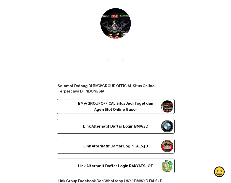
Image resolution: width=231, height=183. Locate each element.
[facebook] (108, 60)
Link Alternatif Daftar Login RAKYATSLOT (115, 166)
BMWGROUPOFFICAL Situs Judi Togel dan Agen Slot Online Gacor (115, 106)
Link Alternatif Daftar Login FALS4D (115, 146)
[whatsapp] (123, 60)
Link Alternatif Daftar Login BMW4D (115, 126)
